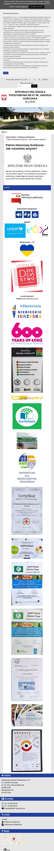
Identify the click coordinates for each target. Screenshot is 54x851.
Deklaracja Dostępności (12, 825)
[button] (2, 118)
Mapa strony (18, 79)
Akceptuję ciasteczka (36, 6)
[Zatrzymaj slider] (27, 128)
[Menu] (27, 132)
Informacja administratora (27, 83)
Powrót (6, 187)
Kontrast (45, 79)
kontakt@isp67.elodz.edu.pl (13, 808)
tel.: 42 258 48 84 (9, 806)
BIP (4, 819)
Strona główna (10, 79)
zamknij (6, 73)
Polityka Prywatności (11, 822)
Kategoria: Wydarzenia (26, 137)
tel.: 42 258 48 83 (9, 803)
